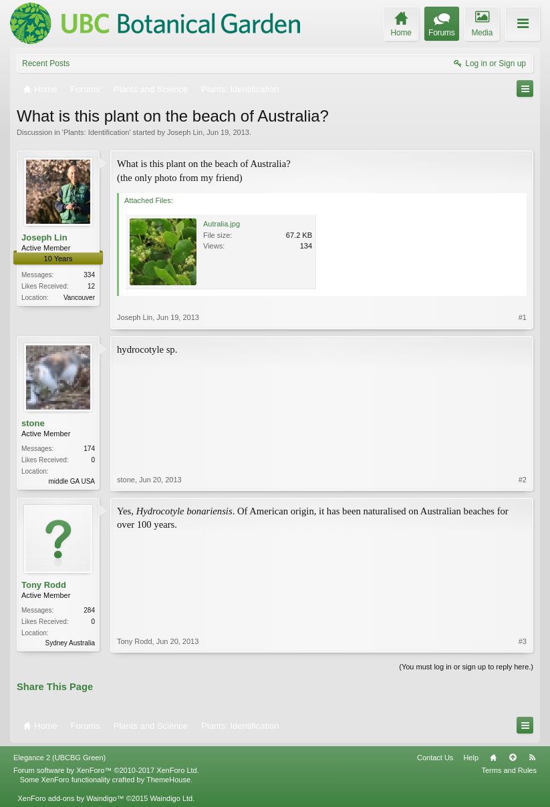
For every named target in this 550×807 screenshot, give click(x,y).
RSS (532, 757)
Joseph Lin (184, 132)
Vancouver (79, 297)
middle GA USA (72, 481)
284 (89, 610)
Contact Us (435, 758)
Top (512, 757)
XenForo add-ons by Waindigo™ (70, 798)
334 (89, 275)
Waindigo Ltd (171, 798)
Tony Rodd (43, 585)
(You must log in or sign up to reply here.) (466, 667)
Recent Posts (46, 63)
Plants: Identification (96, 132)
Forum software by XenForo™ (106, 770)
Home (493, 757)
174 (89, 448)
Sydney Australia (70, 643)
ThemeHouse (168, 780)
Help (470, 758)
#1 (523, 317)
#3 (523, 641)
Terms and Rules (509, 770)
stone (33, 423)
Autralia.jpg (221, 224)
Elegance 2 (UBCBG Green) (59, 758)
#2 (523, 480)
